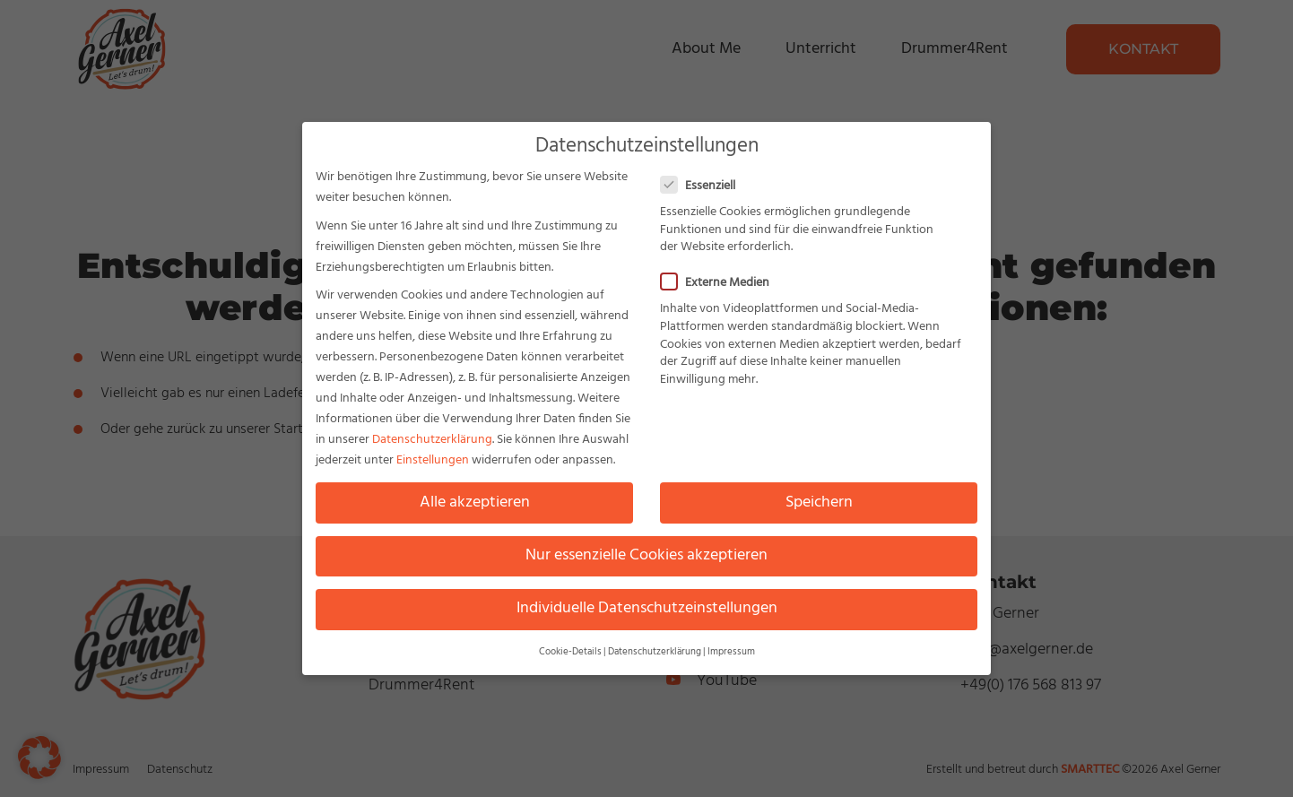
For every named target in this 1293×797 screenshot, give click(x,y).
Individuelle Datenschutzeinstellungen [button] (646, 602)
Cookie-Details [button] (570, 646)
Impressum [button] (731, 646)
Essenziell (703, 180)
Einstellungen (432, 455)
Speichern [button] (819, 496)
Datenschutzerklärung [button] (654, 646)
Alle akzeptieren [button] (475, 496)
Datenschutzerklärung (432, 434)
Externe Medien (720, 277)
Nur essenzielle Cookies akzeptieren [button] (646, 549)
